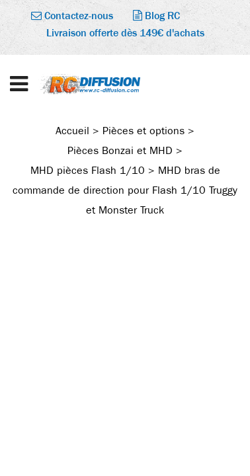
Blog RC (156, 15)
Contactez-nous (72, 15)
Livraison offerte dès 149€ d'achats (125, 33)
